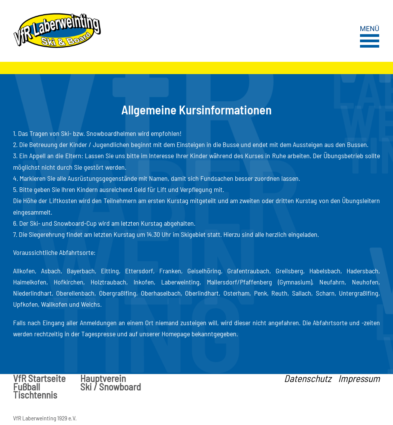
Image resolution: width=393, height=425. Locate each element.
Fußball (26, 387)
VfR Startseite (39, 378)
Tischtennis (35, 395)
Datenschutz (307, 378)
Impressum (359, 378)
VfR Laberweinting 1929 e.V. (45, 418)
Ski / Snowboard (110, 387)
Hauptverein (103, 378)
